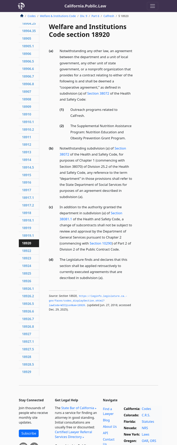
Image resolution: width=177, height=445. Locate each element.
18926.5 (28, 303)
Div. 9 (83, 16)
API (105, 433)
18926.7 (28, 319)
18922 (26, 251)
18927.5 (28, 349)
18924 (26, 266)
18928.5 (28, 364)
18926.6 (28, 311)
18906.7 (28, 76)
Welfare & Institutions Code (58, 16)
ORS (153, 441)
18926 (26, 281)
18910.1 (28, 122)
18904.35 (29, 31)
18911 (26, 137)
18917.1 (28, 197)
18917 (26, 190)
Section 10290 (101, 243)
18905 (26, 38)
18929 (26, 372)
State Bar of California (77, 408)
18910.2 (28, 129)
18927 (26, 334)
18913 (26, 152)
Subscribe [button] (28, 433)
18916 (26, 182)
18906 (26, 54)
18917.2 (28, 205)
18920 (26, 243)
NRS (145, 428)
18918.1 (28, 220)
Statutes (148, 421)
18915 (26, 175)
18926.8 (28, 326)
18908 (26, 99)
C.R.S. (146, 415)
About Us (110, 426)
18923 (26, 258)
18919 (26, 228)
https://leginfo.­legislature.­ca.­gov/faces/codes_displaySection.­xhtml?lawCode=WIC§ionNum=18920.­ (88, 301)
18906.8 (28, 84)
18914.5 (28, 167)
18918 (26, 213)
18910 (26, 114)
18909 (26, 106)
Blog (106, 420)
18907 (26, 91)
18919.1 (28, 235)
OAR (145, 441)
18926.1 (28, 288)
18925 (26, 273)
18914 (26, 160)
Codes (32, 16)
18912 (26, 144)
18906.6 (28, 69)
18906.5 (28, 61)
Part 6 (95, 16)
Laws (145, 434)
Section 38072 (98, 93)
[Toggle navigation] (152, 6)
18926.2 (28, 296)
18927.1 (28, 341)
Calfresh (109, 16)
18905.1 (28, 46)
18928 (26, 357)
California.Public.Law (85, 6)
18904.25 (29, 23)
